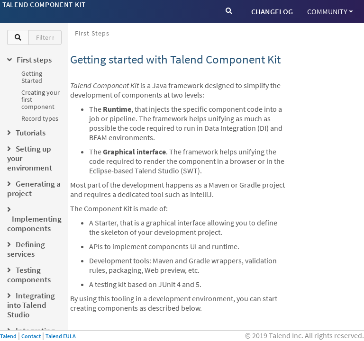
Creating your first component (40, 99)
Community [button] (330, 11)
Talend (8, 336)
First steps (92, 33)
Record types (39, 118)
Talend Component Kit (44, 4)
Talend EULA (61, 336)
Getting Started (31, 77)
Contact (31, 336)
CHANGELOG (272, 11)
